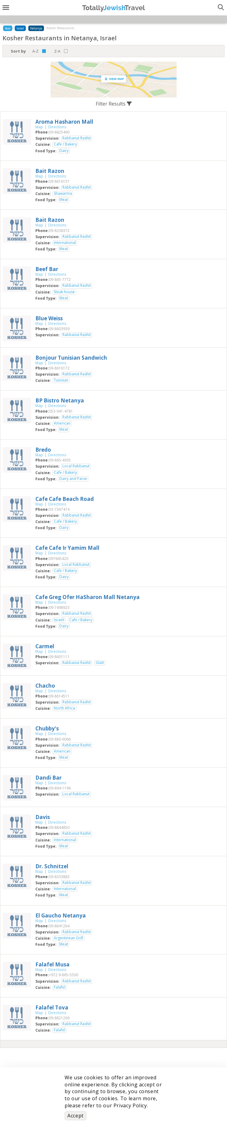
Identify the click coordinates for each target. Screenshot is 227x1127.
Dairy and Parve (73, 478)
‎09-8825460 (59, 132)
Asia (7, 28)
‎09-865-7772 (60, 279)
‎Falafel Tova (51, 1007)
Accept (75, 1115)
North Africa (64, 708)
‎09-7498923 (59, 607)
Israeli (59, 619)
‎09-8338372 (59, 230)
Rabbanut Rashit (76, 138)
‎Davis (42, 817)
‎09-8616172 (59, 368)
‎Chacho (45, 685)
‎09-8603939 (59, 328)
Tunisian (61, 380)
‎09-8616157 (59, 181)
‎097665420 (58, 558)
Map (39, 127)
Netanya (36, 28)
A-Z (35, 51)
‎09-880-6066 (60, 739)
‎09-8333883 (59, 876)
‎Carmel (44, 646)
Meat (63, 199)
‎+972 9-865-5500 (63, 974)
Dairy (64, 150)
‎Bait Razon (49, 170)
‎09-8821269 (59, 1018)
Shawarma (63, 193)
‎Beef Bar (46, 269)
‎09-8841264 (59, 926)
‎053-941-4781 (61, 411)
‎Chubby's (47, 728)
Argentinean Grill (68, 938)
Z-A (57, 51)
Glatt (100, 662)
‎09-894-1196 (60, 788)
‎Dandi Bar (48, 777)
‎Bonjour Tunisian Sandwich (71, 357)
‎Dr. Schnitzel (51, 866)
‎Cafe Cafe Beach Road (64, 498)
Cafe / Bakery (65, 144)
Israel (20, 28)
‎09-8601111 (59, 656)
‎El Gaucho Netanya (60, 915)
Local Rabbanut (76, 466)
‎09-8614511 (59, 696)
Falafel (59, 987)
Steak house (64, 292)
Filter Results (114, 103)
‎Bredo (43, 449)
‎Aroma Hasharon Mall (64, 121)
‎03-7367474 (59, 509)
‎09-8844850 (59, 827)
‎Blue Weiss (49, 318)
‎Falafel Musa (52, 964)
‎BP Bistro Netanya (59, 400)
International (65, 242)
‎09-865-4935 (60, 460)
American (62, 423)
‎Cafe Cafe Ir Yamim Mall (67, 547)
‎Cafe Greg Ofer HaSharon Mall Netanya (87, 597)
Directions (57, 127)
